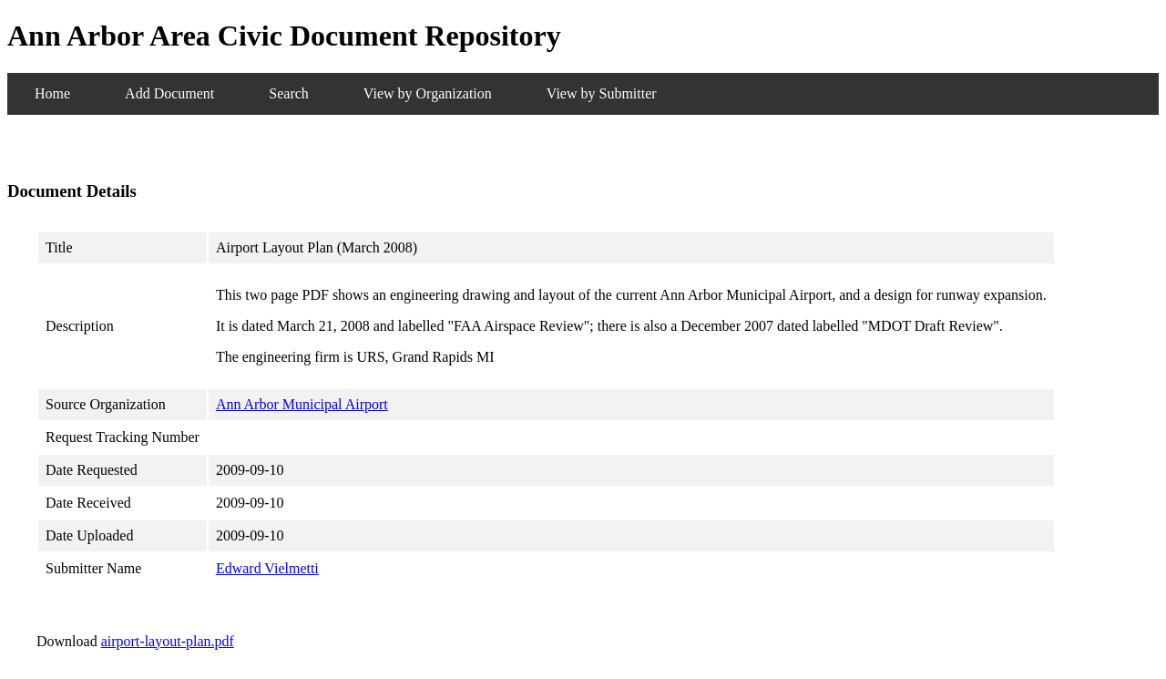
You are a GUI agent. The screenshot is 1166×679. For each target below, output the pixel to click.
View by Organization (427, 93)
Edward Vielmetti (267, 568)
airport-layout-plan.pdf (167, 641)
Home (52, 93)
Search (289, 93)
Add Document (169, 93)
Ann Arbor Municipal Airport (302, 404)
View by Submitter (602, 93)
